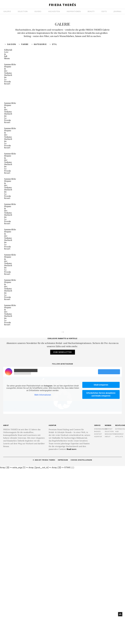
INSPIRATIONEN (74, 11)
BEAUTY (91, 11)
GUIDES (38, 11)
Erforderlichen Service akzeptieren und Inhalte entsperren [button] (100, 544)
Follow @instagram (62, 514)
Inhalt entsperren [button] (101, 535)
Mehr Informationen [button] (43, 545)
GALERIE (7, 11)
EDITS (104, 11)
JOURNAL (118, 11)
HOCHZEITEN (54, 11)
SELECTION (23, 11)
